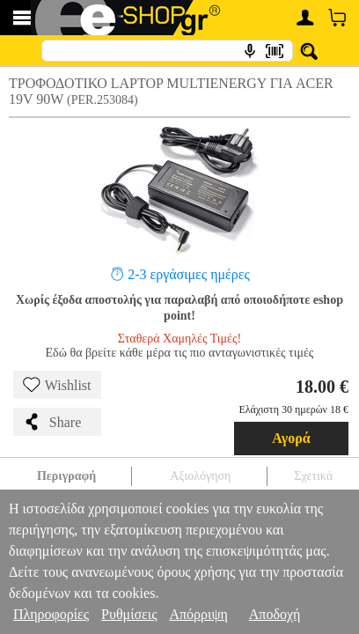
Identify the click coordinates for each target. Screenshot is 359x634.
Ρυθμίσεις (129, 614)
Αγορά (291, 438)
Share (52, 422)
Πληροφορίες (51, 614)
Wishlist (57, 385)
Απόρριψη (198, 614)
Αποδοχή (275, 614)
